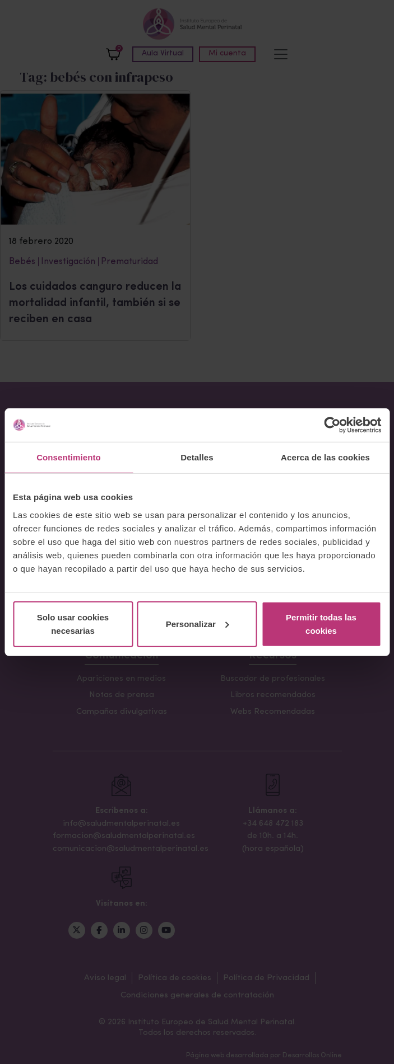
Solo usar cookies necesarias (73, 623)
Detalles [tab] (196, 457)
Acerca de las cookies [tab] (325, 457)
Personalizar (197, 623)
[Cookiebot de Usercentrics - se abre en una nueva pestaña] (332, 425)
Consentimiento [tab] (68, 457)
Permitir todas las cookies (321, 623)
